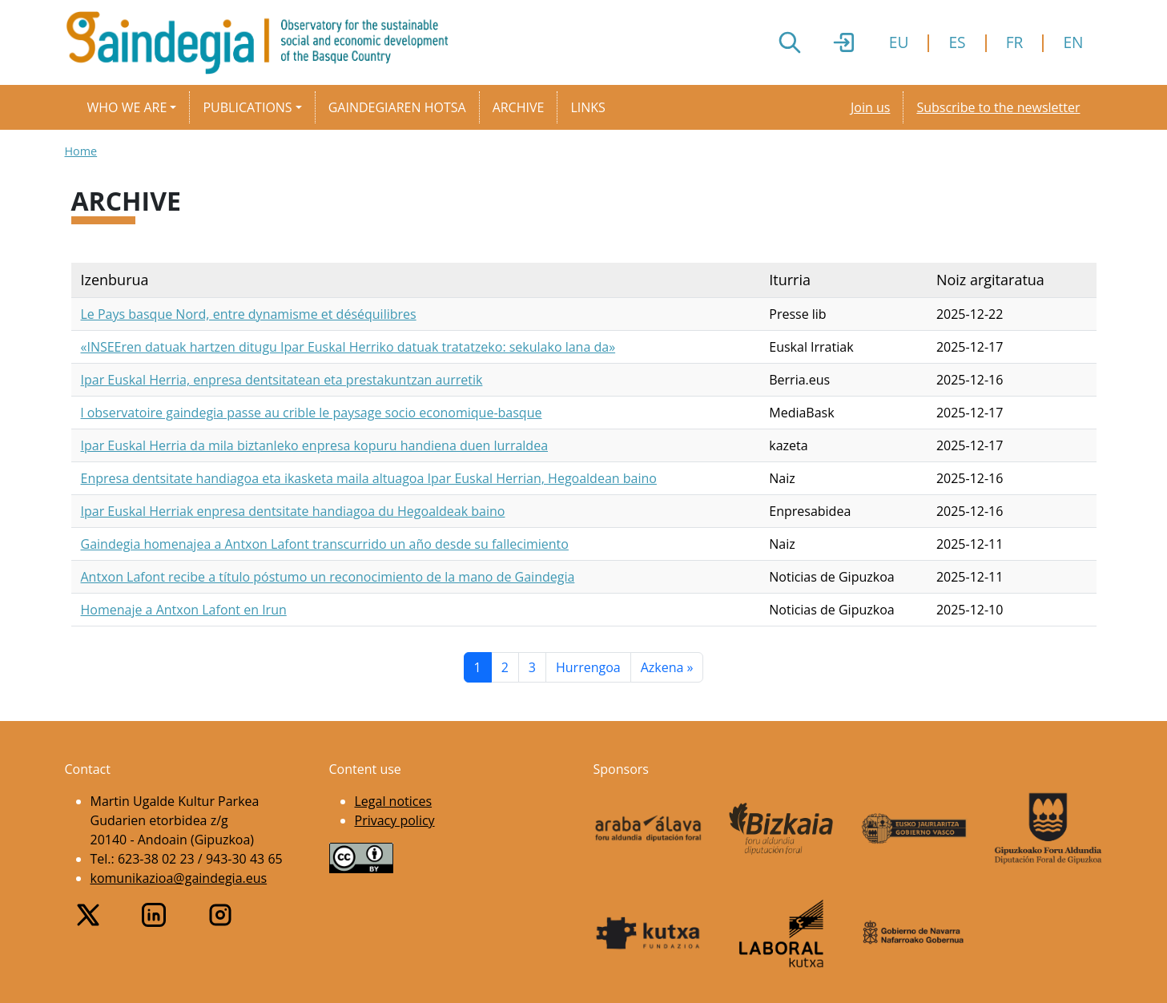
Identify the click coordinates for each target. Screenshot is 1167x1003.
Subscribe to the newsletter (998, 107)
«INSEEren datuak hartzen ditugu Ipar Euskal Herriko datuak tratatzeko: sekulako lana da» (348, 347)
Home (81, 151)
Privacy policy (395, 820)
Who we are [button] (127, 107)
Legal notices (394, 801)
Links (587, 107)
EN (1073, 42)
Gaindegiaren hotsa (397, 107)
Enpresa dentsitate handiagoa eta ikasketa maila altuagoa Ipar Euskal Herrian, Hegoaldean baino (369, 478)
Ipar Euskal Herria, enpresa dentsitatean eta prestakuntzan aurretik (282, 380)
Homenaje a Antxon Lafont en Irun (184, 609)
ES (956, 42)
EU (899, 42)
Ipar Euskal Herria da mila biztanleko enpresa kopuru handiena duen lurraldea (315, 445)
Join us (870, 107)
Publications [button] (247, 107)
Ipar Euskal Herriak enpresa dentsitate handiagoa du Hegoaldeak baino (293, 511)
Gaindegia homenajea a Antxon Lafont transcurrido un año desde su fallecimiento (325, 544)
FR (1015, 42)
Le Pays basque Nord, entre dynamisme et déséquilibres (248, 314)
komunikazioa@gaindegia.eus (179, 878)
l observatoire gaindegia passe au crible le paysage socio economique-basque (311, 412)
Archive (519, 107)
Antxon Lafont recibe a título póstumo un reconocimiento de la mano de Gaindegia (328, 577)
